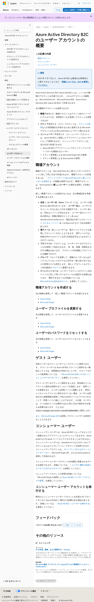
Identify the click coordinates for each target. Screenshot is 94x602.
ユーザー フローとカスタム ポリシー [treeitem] (19, 138)
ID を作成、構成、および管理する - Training (53, 549)
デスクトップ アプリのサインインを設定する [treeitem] (18, 58)
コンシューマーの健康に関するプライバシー (19, 600)
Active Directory (59, 27)
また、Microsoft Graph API (47, 416)
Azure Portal (45, 299)
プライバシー (52, 597)
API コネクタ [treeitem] (12, 149)
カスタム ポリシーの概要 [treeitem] (18, 144)
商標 (52, 600)
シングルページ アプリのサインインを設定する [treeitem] (18, 65)
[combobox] (17, 30)
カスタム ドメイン (51, 223)
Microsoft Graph (47, 302)
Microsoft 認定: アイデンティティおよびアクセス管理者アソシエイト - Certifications (63, 565)
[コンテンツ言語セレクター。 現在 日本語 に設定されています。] (7, 591)
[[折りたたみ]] (30, 25)
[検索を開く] (79, 3)
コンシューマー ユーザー (47, 65)
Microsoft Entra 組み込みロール (54, 281)
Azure (46, 27)
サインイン (86, 3)
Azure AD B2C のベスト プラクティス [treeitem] (18, 113)
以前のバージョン (21, 597)
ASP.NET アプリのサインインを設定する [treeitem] (18, 50)
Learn (38, 27)
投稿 (42, 597)
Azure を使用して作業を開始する (77, 10)
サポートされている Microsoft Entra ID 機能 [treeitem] (18, 93)
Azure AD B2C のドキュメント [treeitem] (16, 35)
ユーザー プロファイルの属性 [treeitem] (18, 158)
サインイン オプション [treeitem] (17, 132)
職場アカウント (44, 58)
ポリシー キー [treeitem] (12, 177)
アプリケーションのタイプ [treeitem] (17, 119)
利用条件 (44, 600)
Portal (58, 10)
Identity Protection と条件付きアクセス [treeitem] (18, 171)
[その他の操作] (90, 27)
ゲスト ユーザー (44, 61)
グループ (56, 267)
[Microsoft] (4, 3)
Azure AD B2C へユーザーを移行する (74, 503)
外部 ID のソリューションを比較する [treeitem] (18, 86)
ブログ (33, 597)
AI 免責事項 (6, 597)
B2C (70, 27)
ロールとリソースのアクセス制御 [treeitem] (18, 164)
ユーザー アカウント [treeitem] (15, 153)
